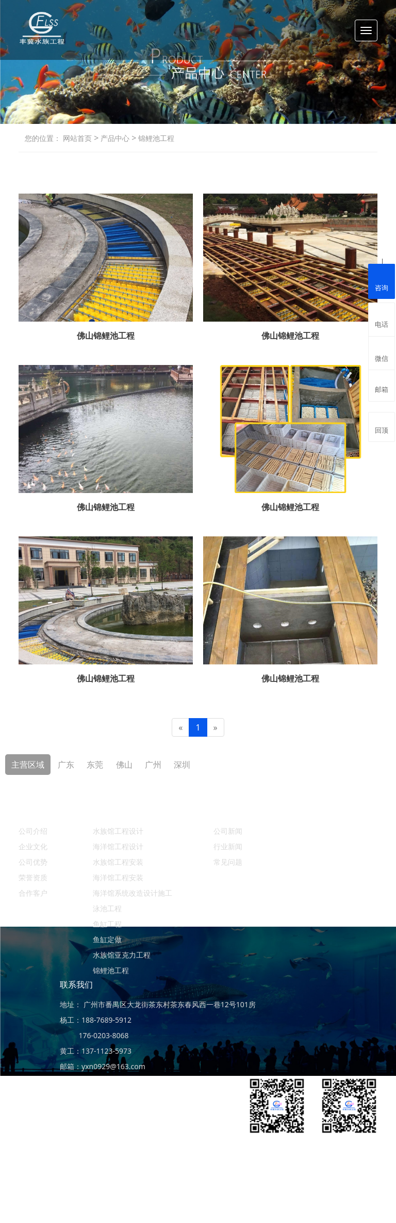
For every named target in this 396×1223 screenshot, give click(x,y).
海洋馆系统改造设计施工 (132, 893)
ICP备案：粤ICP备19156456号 (327, 1199)
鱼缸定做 (107, 939)
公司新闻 (227, 831)
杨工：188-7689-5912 (95, 1020)
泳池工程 (107, 908)
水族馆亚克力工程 (122, 955)
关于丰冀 (35, 811)
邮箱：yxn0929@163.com (102, 1066)
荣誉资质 (33, 877)
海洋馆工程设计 (118, 846)
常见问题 (227, 862)
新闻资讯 (229, 811)
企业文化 (33, 846)
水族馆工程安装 (118, 862)
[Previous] (180, 727)
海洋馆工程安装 (118, 877)
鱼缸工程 (107, 924)
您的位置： (43, 138)
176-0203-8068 (94, 1035)
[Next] (215, 727)
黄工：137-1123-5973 (95, 1051)
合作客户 (33, 893)
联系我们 (76, 984)
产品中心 (113, 138)
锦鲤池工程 (155, 138)
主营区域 (27, 764)
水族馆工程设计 (118, 831)
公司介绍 (33, 831)
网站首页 (77, 138)
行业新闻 (227, 846)
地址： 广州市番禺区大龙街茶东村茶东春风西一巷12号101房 (158, 1004)
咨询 (381, 280)
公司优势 (33, 862)
